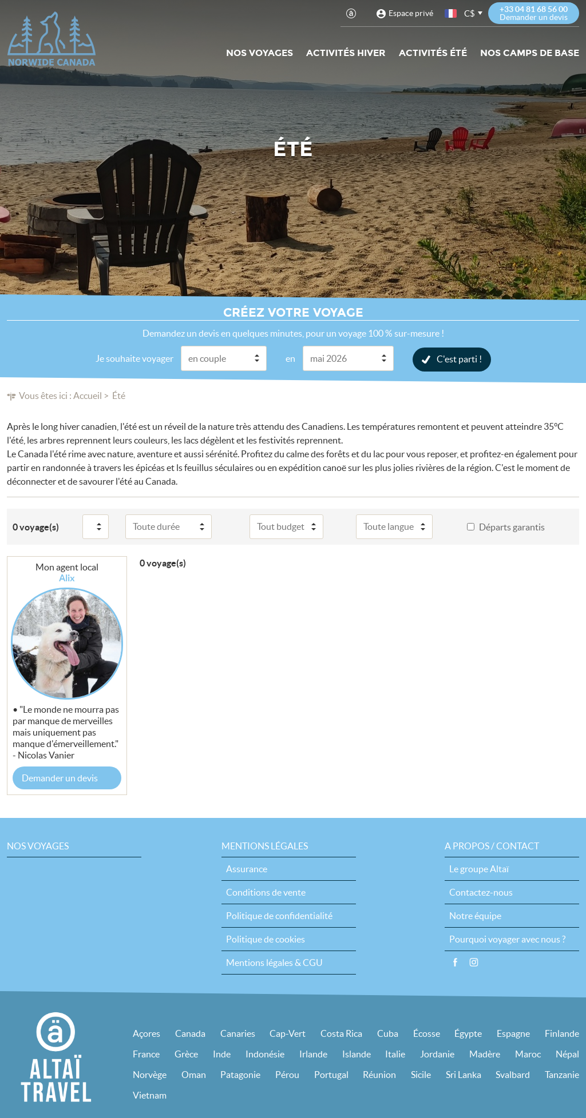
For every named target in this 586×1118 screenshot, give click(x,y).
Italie (395, 1053)
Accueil (87, 395)
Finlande (562, 1033)
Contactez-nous (481, 892)
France (146, 1053)
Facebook (455, 962)
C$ (469, 13)
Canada (190, 1033)
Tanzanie (562, 1074)
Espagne (513, 1033)
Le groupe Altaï (479, 868)
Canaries (237, 1033)
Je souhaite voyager (134, 358)
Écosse (426, 1033)
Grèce (186, 1053)
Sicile (421, 1074)
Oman (193, 1074)
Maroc (528, 1053)
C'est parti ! (459, 358)
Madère (484, 1053)
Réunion (379, 1074)
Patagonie (240, 1074)
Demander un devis (60, 777)
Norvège (150, 1074)
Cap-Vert (288, 1033)
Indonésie (265, 1053)
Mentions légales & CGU (274, 962)
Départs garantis (512, 526)
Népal (567, 1053)
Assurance (246, 868)
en (290, 358)
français (451, 13)
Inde (222, 1053)
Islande (356, 1053)
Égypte (468, 1033)
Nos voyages (259, 52)
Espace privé (411, 13)
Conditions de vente (266, 892)
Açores (146, 1033)
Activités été (433, 52)
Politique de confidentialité (279, 915)
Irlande (313, 1053)
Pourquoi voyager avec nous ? (507, 938)
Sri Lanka (463, 1074)
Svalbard (513, 1074)
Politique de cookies (265, 938)
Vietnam (150, 1094)
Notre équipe (475, 915)
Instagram (474, 962)
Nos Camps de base (529, 52)
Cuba (387, 1033)
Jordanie (437, 1053)
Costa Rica (341, 1033)
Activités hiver (346, 52)
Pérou (287, 1074)
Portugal (331, 1074)
